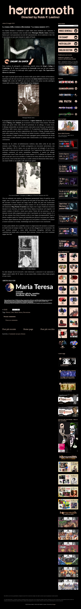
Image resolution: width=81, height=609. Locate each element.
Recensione (26, 312)
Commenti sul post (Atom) (17, 334)
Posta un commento (12, 320)
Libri (12, 312)
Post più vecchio (48, 329)
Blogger (54, 604)
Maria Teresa (19, 312)
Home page (28, 329)
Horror (8, 312)
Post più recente (9, 329)
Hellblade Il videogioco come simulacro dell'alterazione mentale (67, 58)
